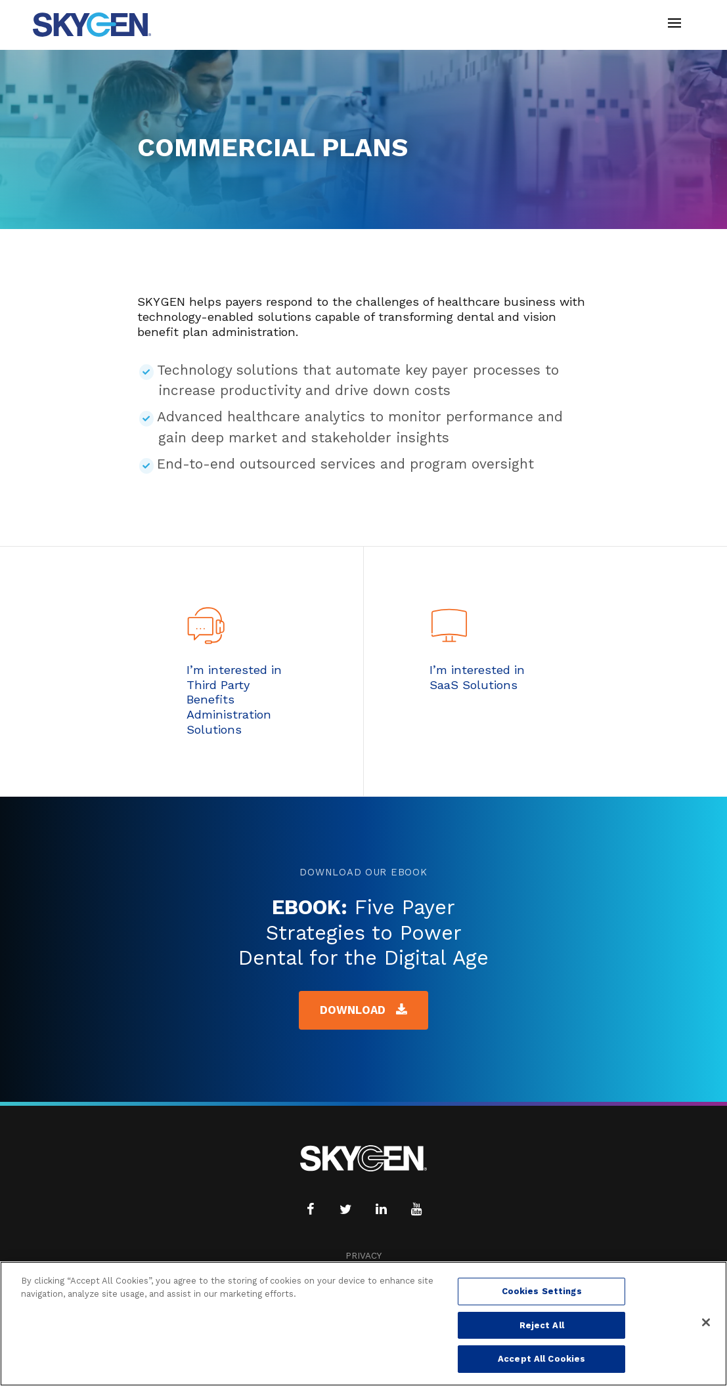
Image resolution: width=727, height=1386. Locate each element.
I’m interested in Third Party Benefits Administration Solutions (234, 699)
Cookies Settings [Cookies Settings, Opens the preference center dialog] (542, 1291)
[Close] (706, 1322)
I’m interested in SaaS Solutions (477, 677)
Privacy (363, 1256)
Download (364, 1010)
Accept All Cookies (541, 1359)
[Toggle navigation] (674, 24)
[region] (363, 1323)
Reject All (541, 1325)
